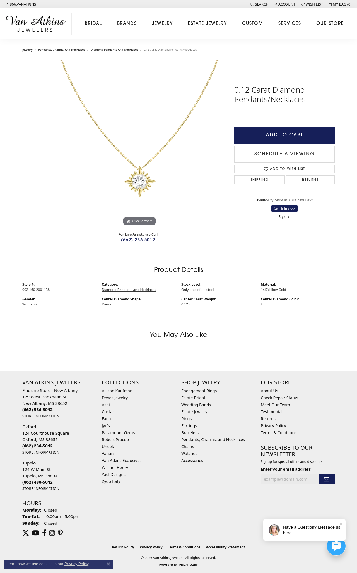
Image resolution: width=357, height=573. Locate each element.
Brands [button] (127, 23)
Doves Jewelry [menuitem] (115, 397)
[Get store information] (40, 416)
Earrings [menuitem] (189, 425)
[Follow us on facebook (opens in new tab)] (44, 533)
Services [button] (289, 23)
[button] (259, 4)
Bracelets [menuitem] (190, 432)
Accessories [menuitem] (192, 460)
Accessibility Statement (225, 547)
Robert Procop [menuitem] (115, 439)
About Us (269, 390)
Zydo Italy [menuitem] (111, 481)
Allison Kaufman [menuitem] (117, 390)
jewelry (27, 50)
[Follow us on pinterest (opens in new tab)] (60, 533)
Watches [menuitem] (189, 453)
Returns (310, 180)
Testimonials (272, 411)
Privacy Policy (273, 425)
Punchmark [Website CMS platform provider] (188, 565)
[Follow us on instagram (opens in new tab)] (52, 533)
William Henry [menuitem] (115, 467)
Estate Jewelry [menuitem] (194, 411)
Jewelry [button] (162, 23)
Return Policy (123, 547)
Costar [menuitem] (108, 411)
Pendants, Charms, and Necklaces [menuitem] (213, 439)
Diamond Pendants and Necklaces (114, 50)
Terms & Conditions (184, 547)
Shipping (259, 180)
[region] (139, 144)
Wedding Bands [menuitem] (196, 404)
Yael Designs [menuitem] (114, 474)
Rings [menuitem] (186, 418)
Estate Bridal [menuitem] (193, 397)
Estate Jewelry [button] (207, 23)
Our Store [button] (330, 23)
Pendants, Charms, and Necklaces (61, 50)
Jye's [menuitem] (106, 425)
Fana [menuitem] (106, 418)
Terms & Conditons (278, 432)
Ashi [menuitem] (106, 404)
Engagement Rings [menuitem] (199, 390)
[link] (21, 4)
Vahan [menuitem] (108, 453)
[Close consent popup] (108, 564)
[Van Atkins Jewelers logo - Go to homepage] (37, 24)
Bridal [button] (93, 23)
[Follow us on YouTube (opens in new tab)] (35, 533)
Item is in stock (284, 208)
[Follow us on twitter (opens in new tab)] (25, 533)
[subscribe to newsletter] (327, 479)
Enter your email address (286, 469)
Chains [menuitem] (187, 446)
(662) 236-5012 (138, 240)
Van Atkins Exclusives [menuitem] (121, 460)
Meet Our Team (275, 404)
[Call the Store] (37, 409)
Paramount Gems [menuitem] (118, 432)
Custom (252, 23)
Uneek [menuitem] (108, 446)
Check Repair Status (279, 397)
